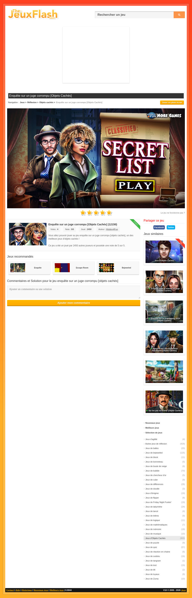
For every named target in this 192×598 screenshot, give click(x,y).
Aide (18, 590)
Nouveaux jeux (41, 590)
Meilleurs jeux (57, 590)
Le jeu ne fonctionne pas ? (173, 213)
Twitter (171, 227)
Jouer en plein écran (172, 102)
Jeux (183, 590)
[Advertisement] (96, 55)
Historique (27, 590)
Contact (10, 590)
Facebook (159, 227)
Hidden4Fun (112, 229)
